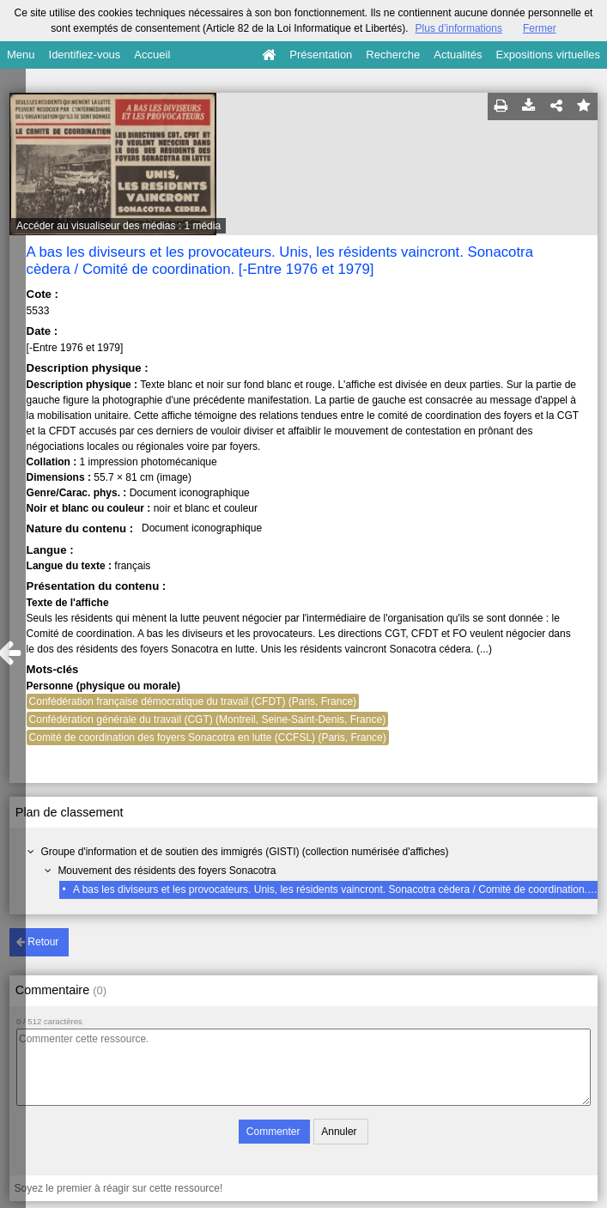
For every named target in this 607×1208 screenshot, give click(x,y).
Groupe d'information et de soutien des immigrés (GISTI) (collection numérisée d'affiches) (244, 852)
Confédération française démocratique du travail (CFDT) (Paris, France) (192, 701)
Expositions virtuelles (548, 54)
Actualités (458, 54)
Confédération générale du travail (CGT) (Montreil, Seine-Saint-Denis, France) (207, 719)
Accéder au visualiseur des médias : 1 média (118, 226)
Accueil (152, 54)
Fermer (539, 28)
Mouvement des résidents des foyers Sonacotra (167, 871)
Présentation (320, 54)
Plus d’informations (459, 28)
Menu (21, 54)
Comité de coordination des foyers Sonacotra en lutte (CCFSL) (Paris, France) (207, 737)
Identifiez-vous (85, 54)
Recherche (393, 54)
